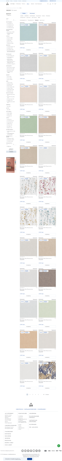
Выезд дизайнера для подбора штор (22, 422)
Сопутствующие (8, 422)
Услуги (20, 416)
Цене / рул (42, 20)
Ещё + (39, 17)
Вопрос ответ (9, 442)
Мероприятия (21, 427)
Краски (6, 421)
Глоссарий (8, 445)
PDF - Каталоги (33, 427)
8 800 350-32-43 (19, 409)
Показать (11, 151)
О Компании (9, 431)
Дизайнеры (32, 413)
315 (43, 394)
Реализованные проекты (34, 417)
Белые (43, 15)
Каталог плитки (8, 415)
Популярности (31, 20)
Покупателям (22, 413)
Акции (19, 429)
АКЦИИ (21, 15)
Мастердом (5, 454)
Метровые (48, 15)
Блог (19, 425)
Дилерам (7, 438)
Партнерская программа (33, 421)
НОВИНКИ (27, 15)
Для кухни (29, 17)
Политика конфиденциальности (7, 450)
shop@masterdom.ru (30, 409)
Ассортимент (9, 413)
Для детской (22, 17)
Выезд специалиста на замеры (22, 420)
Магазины (8, 436)
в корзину (28, 49)
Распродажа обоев (9, 428)
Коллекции (32, 13)
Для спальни (34, 17)
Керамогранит (8, 416)
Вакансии (8, 440)
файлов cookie (18, 459)
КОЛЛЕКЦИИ (32, 15)
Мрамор (6, 417)
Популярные (38, 15)
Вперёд (47, 394)
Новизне (37, 20)
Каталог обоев (8, 420)
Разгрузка (20, 417)
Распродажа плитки (9, 427)
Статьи (19, 426)
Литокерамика (8, 418)
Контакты (8, 433)
